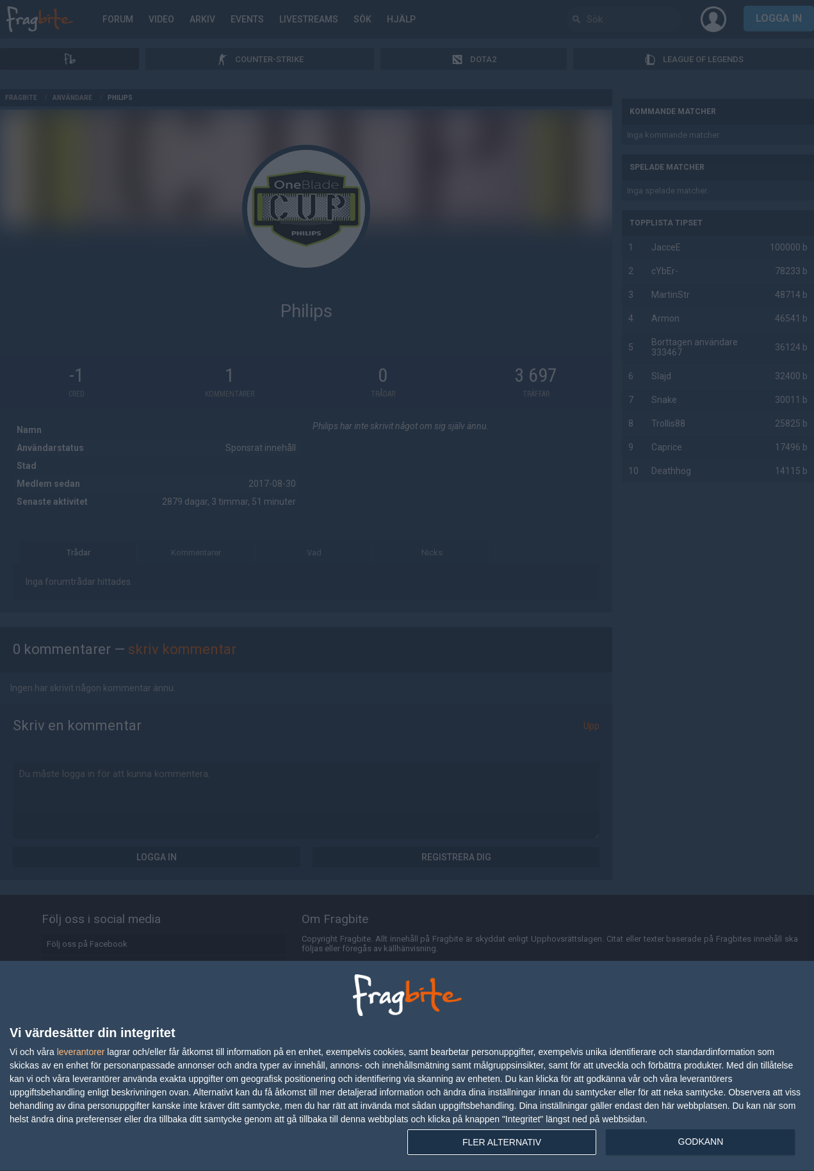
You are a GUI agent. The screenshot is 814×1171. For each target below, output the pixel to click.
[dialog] (407, 1066)
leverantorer (81, 1051)
